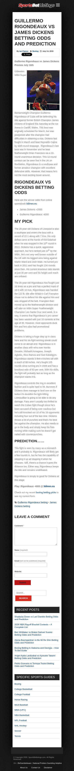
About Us (23, 768)
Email (30, 561)
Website (18, 571)
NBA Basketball (22, 715)
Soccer (18, 731)
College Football (22, 694)
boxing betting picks (46, 492)
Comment (19, 526)
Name (21, 550)
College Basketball (23, 689)
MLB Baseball (21, 705)
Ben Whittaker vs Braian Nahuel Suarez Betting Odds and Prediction (33, 633)
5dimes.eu (31, 203)
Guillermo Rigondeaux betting (33, 502)
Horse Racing (21, 699)
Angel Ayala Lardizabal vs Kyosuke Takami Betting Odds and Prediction (35, 656)
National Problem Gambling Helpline (47, 763)
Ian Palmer (24, 51)
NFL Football (21, 720)
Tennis (18, 736)
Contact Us (35, 768)
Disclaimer (48, 768)
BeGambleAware (24, 763)
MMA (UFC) (20, 710)
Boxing (35, 51)
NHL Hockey (21, 725)
